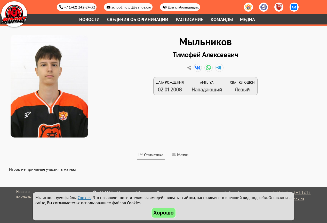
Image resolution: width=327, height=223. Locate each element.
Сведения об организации (137, 19)
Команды (222, 19)
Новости (89, 19)
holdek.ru (295, 198)
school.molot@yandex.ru (131, 7)
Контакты (23, 197)
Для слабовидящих (183, 7)
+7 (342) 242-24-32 (79, 7)
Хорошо (163, 213)
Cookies (84, 197)
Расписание (189, 19)
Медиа (247, 19)
